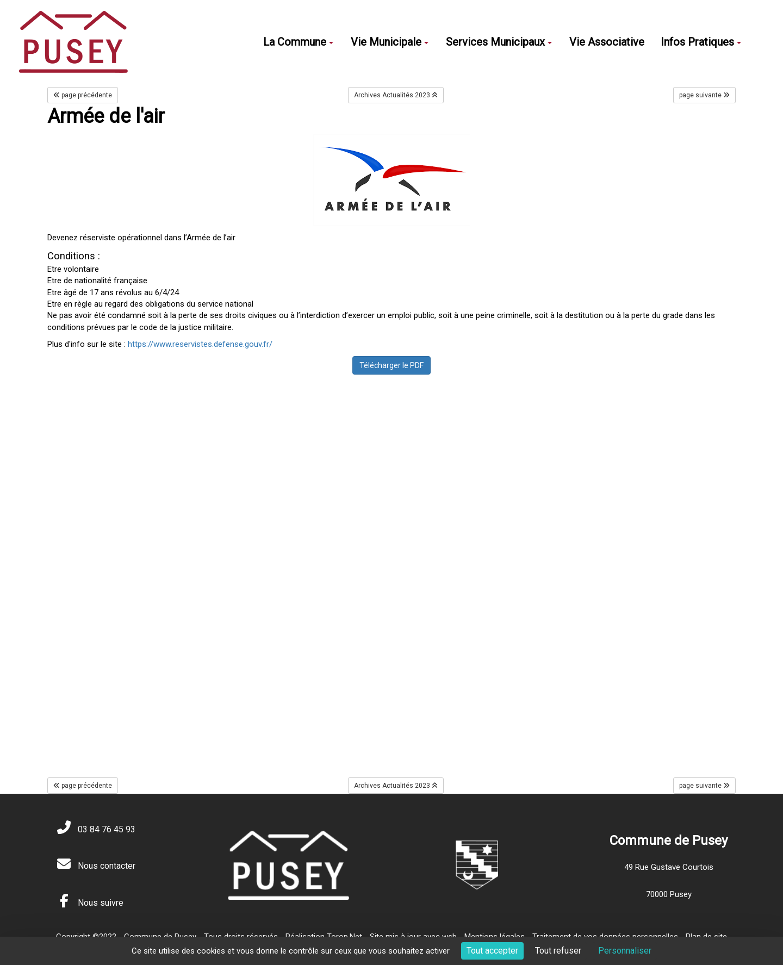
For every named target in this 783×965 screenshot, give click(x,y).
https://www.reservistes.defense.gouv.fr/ (200, 344)
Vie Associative (606, 41)
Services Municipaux (499, 41)
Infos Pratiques (701, 41)
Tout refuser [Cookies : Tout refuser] (558, 950)
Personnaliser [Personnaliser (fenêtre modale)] (624, 950)
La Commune (298, 41)
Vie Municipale (389, 41)
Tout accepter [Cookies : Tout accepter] (492, 950)
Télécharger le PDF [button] (391, 365)
